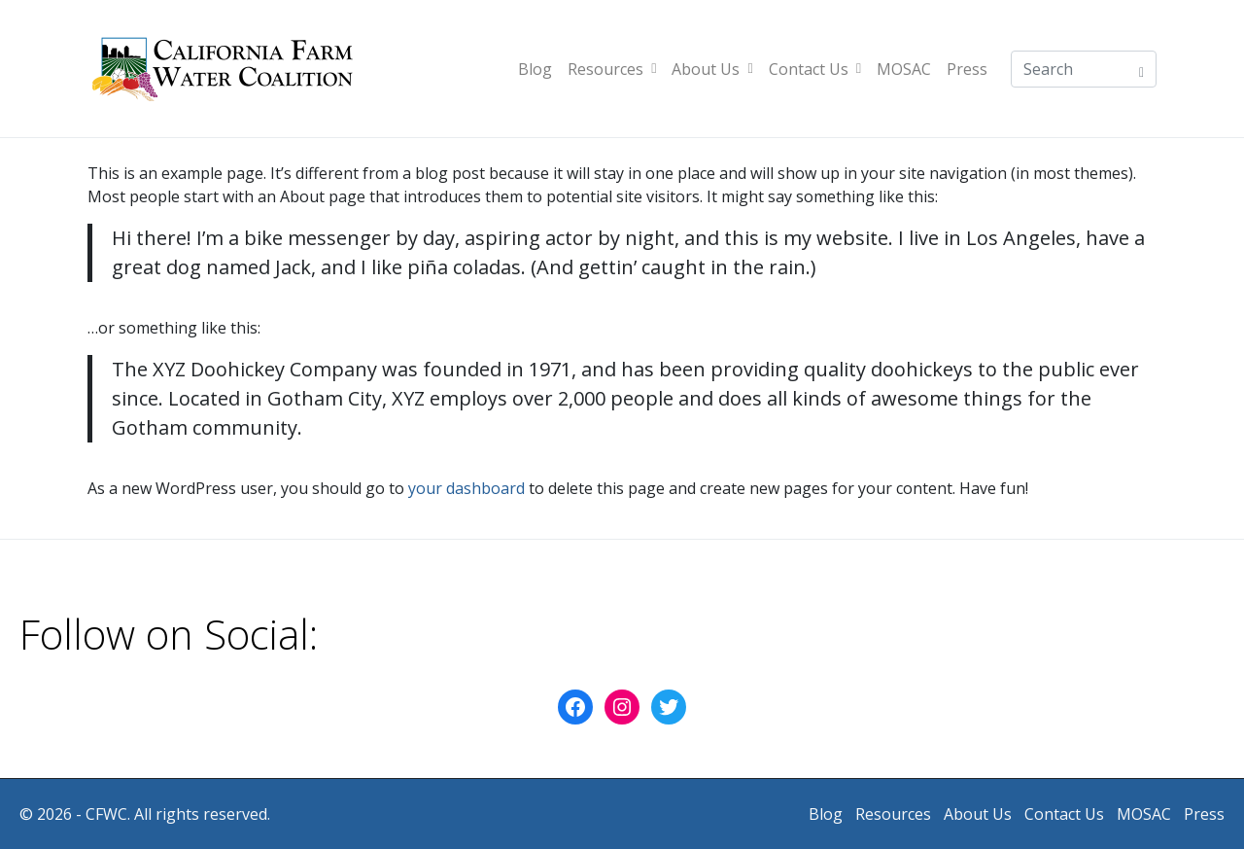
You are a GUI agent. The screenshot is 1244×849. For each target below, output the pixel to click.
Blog (535, 69)
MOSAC (904, 69)
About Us (712, 69)
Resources (612, 69)
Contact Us (815, 69)
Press (967, 69)
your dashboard (466, 488)
